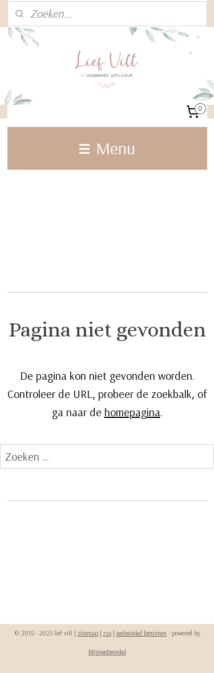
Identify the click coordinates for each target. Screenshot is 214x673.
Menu (107, 148)
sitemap (88, 633)
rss (107, 633)
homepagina (132, 412)
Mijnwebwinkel (107, 652)
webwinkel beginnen (141, 633)
